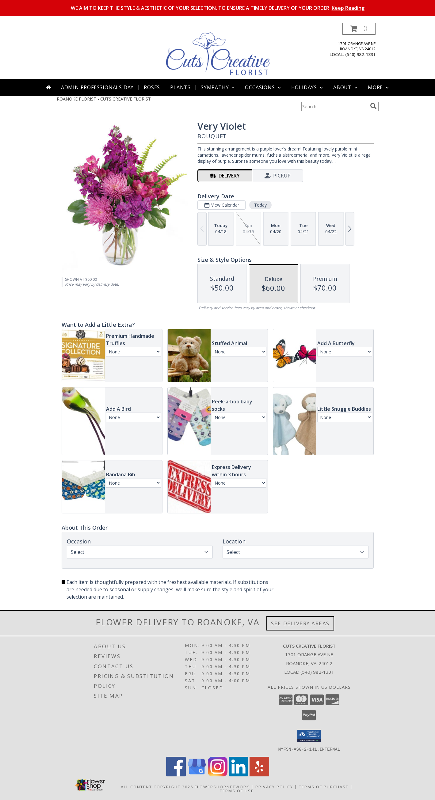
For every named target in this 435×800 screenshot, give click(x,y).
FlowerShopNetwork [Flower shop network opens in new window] (222, 786)
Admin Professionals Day (97, 87)
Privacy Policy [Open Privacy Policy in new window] (274, 786)
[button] (359, 29)
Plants (180, 87)
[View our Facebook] (176, 774)
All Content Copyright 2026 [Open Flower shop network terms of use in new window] (157, 786)
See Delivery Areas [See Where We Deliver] (300, 623)
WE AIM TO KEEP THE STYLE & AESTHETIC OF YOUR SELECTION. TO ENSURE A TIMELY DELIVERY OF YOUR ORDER (217, 8)
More (379, 87)
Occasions (263, 87)
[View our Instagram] (217, 774)
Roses (152, 87)
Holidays (307, 87)
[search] (373, 106)
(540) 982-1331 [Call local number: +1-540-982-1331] (360, 54)
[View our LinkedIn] (238, 774)
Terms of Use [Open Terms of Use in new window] (237, 790)
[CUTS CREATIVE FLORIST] (218, 51)
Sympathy (218, 87)
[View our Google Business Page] (197, 774)
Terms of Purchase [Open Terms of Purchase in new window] (324, 786)
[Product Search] (334, 106)
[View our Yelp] (259, 774)
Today (260, 205)
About (346, 87)
